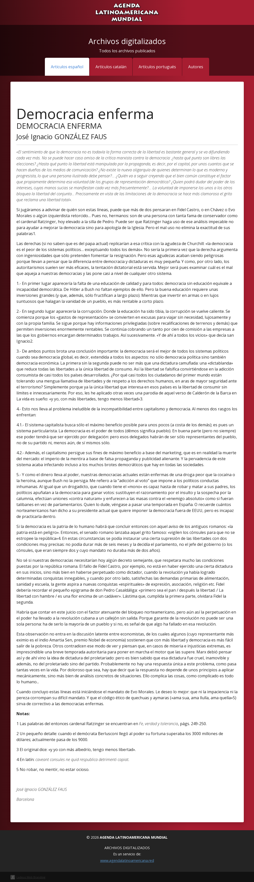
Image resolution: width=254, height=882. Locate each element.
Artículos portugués (157, 66)
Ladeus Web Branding (30, 877)
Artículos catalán (110, 66)
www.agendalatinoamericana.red (127, 860)
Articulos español (67, 66)
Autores (195, 66)
